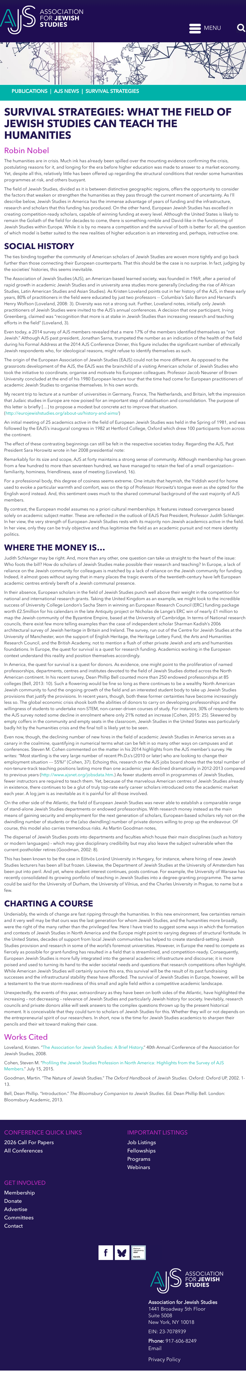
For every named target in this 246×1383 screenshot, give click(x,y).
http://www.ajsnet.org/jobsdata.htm (77, 774)
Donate (13, 1201)
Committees (18, 1217)
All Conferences (23, 1150)
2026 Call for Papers (29, 1142)
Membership (19, 1192)
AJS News (66, 91)
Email (155, 1348)
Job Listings (141, 1142)
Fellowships (141, 1150)
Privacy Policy (164, 1359)
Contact (13, 1226)
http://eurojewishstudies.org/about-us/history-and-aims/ (62, 413)
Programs (138, 1159)
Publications (29, 91)
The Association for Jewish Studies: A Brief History (93, 1047)
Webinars (138, 1167)
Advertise (15, 1209)
